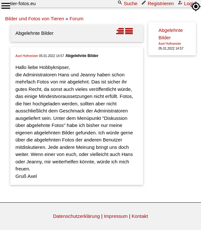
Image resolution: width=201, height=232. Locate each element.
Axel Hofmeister (26, 56)
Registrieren (158, 3)
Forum (76, 18)
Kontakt (140, 216)
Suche (128, 3)
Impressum (116, 216)
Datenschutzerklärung (76, 216)
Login (187, 3)
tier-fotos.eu (23, 3)
